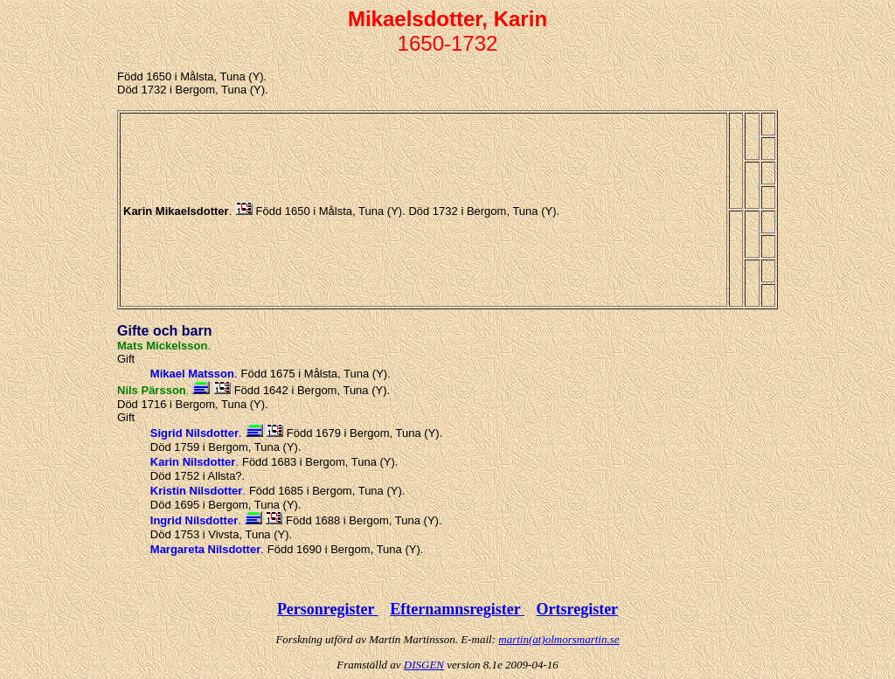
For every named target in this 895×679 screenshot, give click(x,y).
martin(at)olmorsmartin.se (558, 639)
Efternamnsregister (457, 609)
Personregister (327, 609)
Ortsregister (577, 609)
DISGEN (424, 664)
